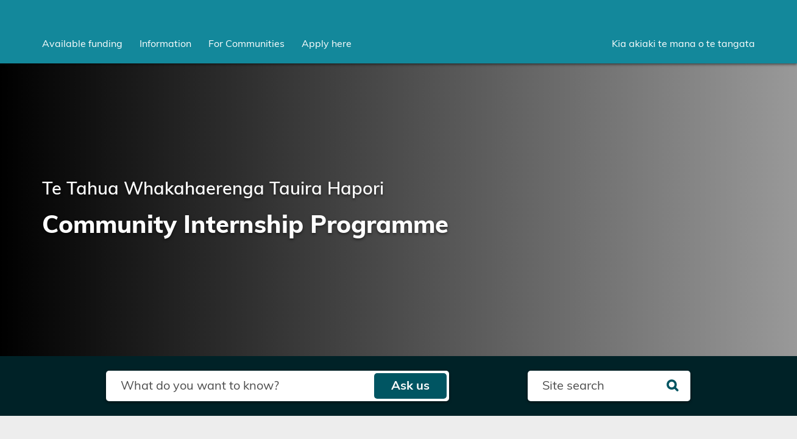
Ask (410, 386)
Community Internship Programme (245, 225)
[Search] (672, 386)
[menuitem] (82, 44)
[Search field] (239, 386)
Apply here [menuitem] (327, 44)
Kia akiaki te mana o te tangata (683, 44)
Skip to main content (0, 0)
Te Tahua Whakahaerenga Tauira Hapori (213, 189)
